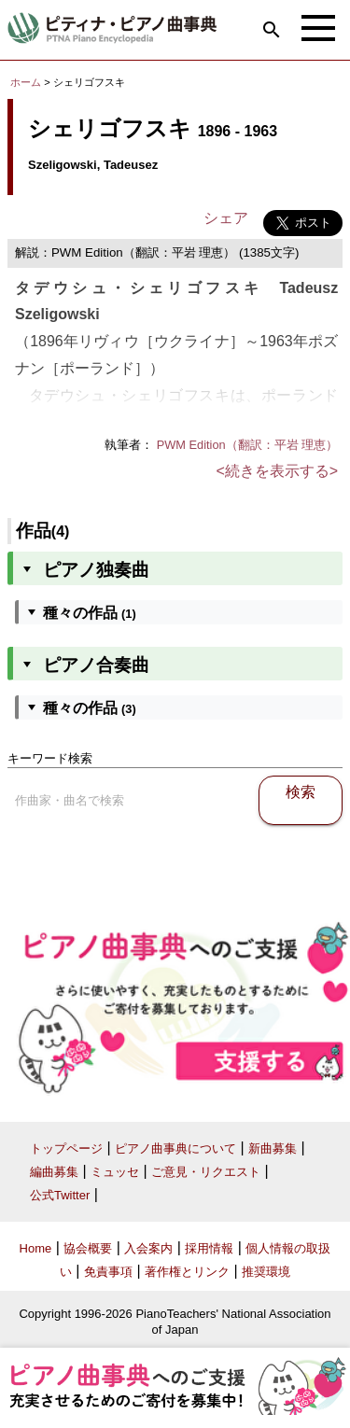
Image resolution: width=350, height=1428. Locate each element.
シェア (225, 218)
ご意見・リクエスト (205, 1172)
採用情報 (209, 1248)
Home (36, 1248)
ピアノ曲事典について (175, 1148)
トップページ (66, 1148)
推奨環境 (266, 1272)
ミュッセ (115, 1172)
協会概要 (87, 1248)
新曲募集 (272, 1148)
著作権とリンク (187, 1272)
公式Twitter (60, 1195)
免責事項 (108, 1272)
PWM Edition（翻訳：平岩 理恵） (248, 445)
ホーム (25, 82)
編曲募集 (54, 1172)
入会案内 (148, 1248)
